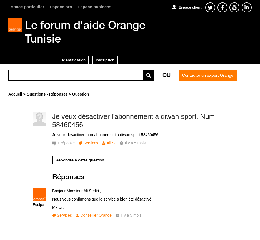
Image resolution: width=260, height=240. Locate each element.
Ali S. (111, 143)
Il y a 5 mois (131, 215)
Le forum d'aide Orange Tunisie (85, 31)
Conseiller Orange (96, 215)
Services (90, 143)
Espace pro (61, 6)
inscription (105, 60)
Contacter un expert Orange (207, 75)
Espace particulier (26, 6)
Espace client (189, 7)
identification (74, 60)
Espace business (94, 6)
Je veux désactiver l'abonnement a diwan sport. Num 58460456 (133, 120)
